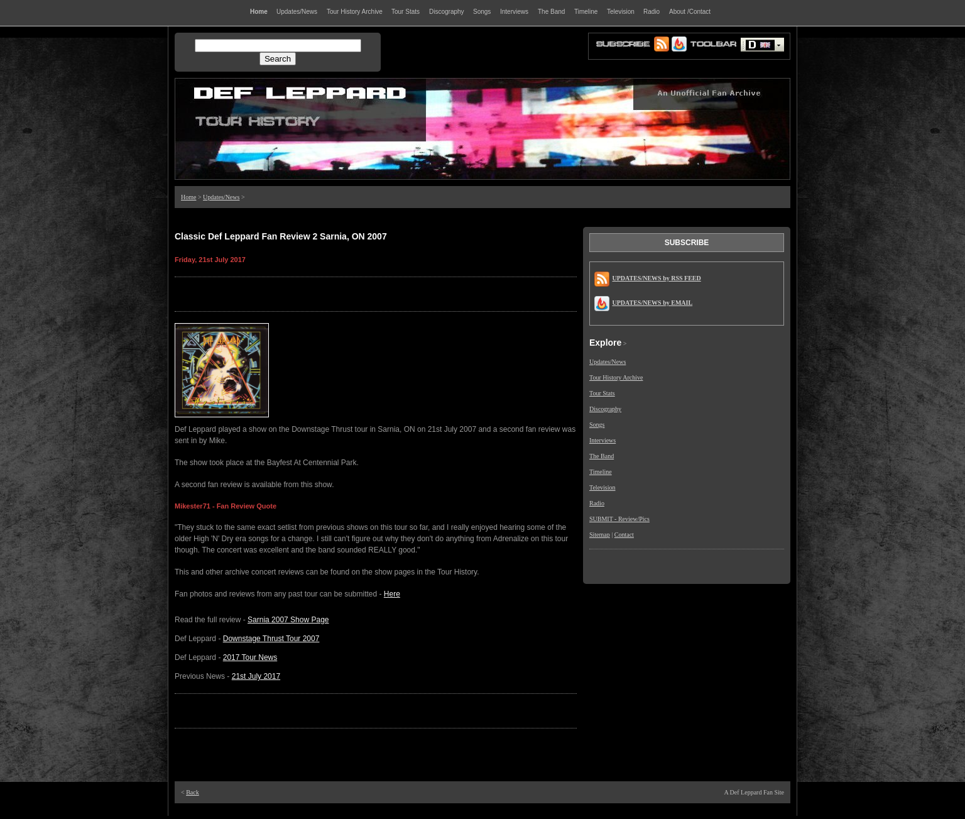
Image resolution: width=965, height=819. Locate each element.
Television (602, 487)
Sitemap (599, 534)
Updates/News (221, 197)
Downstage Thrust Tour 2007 (271, 638)
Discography (605, 408)
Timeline (600, 471)
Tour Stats (602, 393)
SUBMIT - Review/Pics (619, 518)
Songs (596, 424)
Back (192, 792)
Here (392, 594)
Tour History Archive (616, 377)
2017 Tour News (250, 657)
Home (188, 197)
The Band (601, 456)
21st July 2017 (256, 676)
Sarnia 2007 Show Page (288, 619)
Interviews (602, 440)
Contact (624, 534)
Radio (596, 503)
